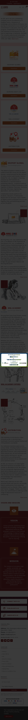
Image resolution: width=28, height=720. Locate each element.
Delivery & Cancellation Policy (9, 671)
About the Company (6, 659)
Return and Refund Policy (8, 666)
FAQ (3, 656)
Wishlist (9, 3)
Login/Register (17, 3)
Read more (15, 39)
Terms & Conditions (6, 664)
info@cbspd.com (10, 634)
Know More (14, 68)
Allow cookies (9, 716)
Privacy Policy (5, 661)
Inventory (4, 651)
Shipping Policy (5, 668)
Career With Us (5, 654)
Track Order (14, 1)
